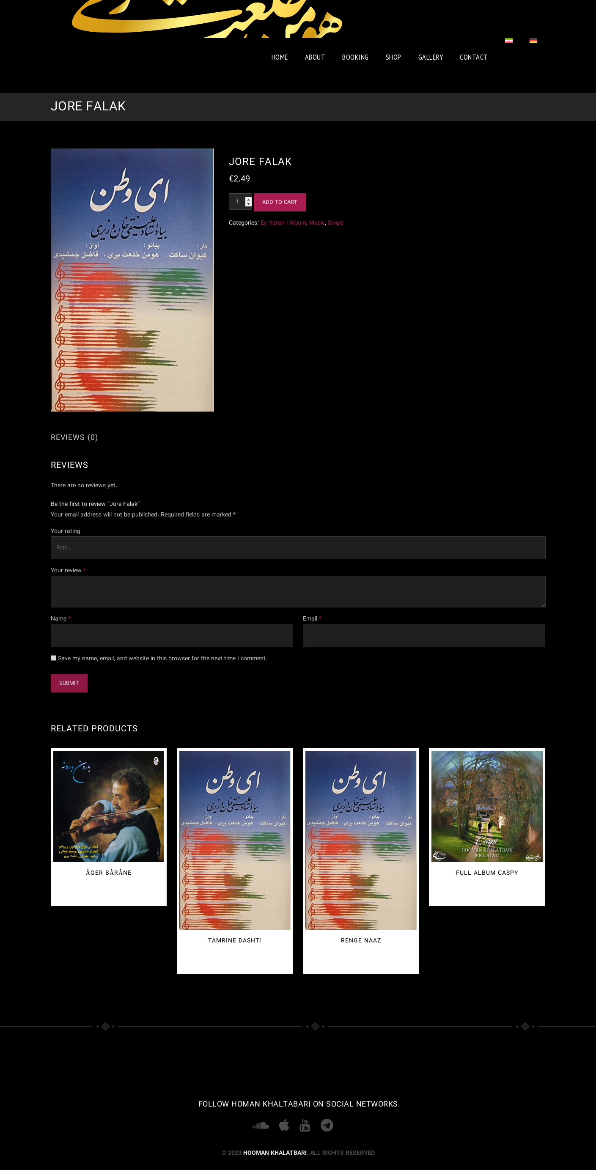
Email (312, 618)
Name (61, 618)
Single (335, 223)
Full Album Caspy (487, 873)
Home (280, 57)
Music (317, 223)
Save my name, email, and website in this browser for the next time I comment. (162, 658)
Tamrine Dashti (234, 940)
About (315, 57)
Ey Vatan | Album (283, 223)
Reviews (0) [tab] (74, 438)
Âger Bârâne (109, 873)
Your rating (65, 531)
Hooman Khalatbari (275, 1153)
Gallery (430, 57)
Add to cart (279, 202)
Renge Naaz (361, 940)
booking (355, 57)
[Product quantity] (240, 201)
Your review (68, 570)
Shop (393, 57)
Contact (474, 57)
